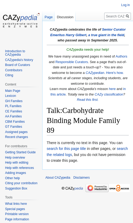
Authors (121, 56)
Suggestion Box (16, 188)
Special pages (15, 209)
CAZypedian (95, 73)
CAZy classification (109, 94)
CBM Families (15, 122)
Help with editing (16, 162)
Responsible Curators (71, 62)
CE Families (13, 111)
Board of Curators (17, 65)
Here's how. (115, 73)
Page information (17, 219)
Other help (12, 178)
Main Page (12, 91)
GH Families (13, 101)
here (112, 89)
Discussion (65, 17)
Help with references (19, 168)
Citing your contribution (21, 183)
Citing (9, 75)
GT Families (13, 127)
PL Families (13, 106)
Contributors (13, 70)
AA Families (13, 116)
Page (49, 17)
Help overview (15, 157)
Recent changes (16, 137)
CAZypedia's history (19, 60)
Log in (125, 5)
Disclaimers (81, 177)
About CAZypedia (57, 177)
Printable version (16, 214)
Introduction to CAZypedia (15, 53)
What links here (16, 204)
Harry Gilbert (76, 35)
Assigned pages (16, 132)
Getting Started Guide (20, 152)
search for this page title (66, 148)
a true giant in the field (106, 35)
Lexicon (10, 96)
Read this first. (88, 100)
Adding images (15, 173)
